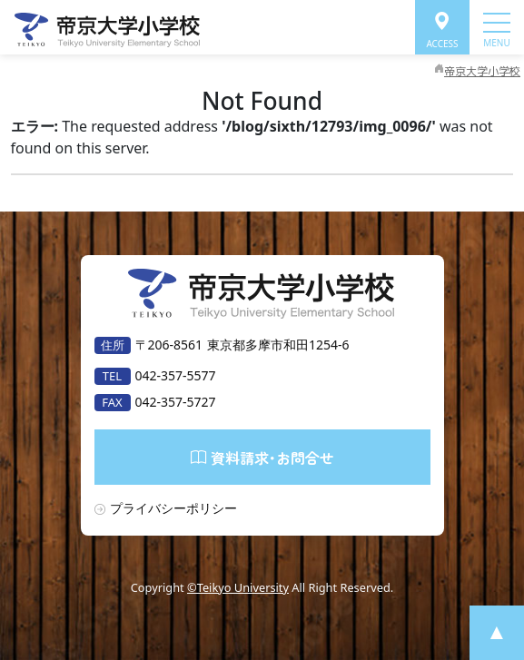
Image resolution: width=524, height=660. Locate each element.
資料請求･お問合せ (262, 456)
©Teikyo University (238, 587)
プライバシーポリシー (173, 508)
